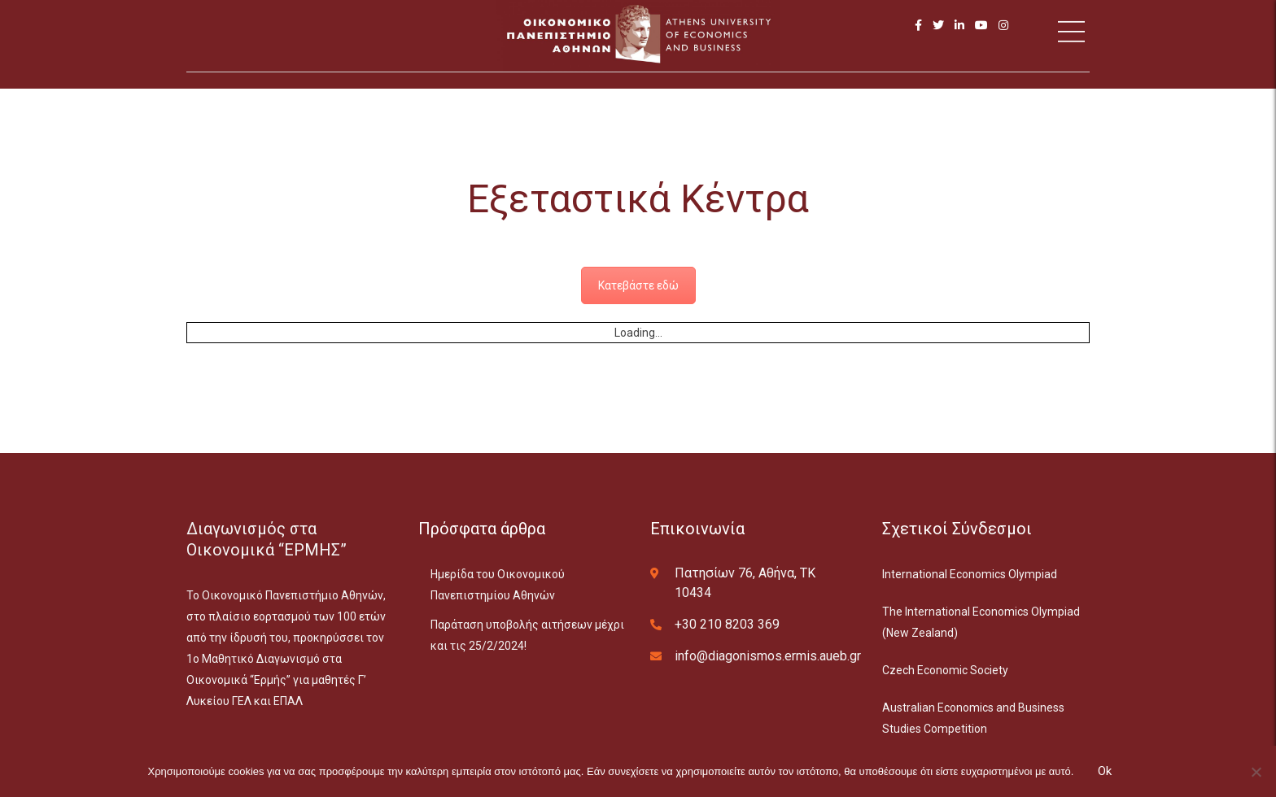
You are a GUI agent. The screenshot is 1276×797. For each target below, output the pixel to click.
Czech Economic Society (945, 670)
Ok (1105, 771)
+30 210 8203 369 (727, 624)
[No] (1256, 772)
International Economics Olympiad (969, 574)
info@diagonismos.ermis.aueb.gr (768, 656)
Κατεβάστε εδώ (638, 285)
